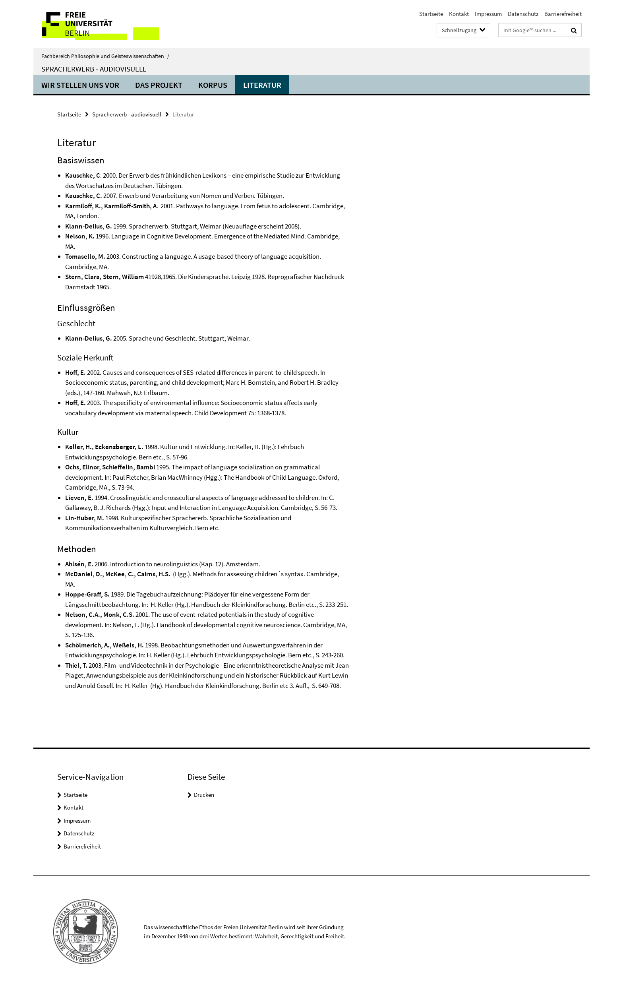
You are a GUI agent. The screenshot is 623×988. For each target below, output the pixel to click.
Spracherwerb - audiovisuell (93, 69)
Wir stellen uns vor (80, 85)
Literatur (262, 85)
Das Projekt (158, 85)
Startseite (431, 13)
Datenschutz (523, 13)
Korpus (212, 85)
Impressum (488, 13)
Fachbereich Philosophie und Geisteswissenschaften (105, 56)
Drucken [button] (204, 794)
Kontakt (459, 13)
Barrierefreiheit (563, 13)
